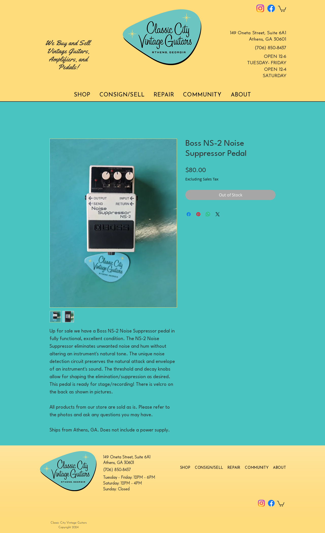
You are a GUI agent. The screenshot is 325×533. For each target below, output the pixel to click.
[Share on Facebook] (189, 214)
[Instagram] (260, 8)
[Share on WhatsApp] (208, 214)
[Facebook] (271, 8)
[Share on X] (218, 214)
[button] (282, 8)
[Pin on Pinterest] (198, 214)
